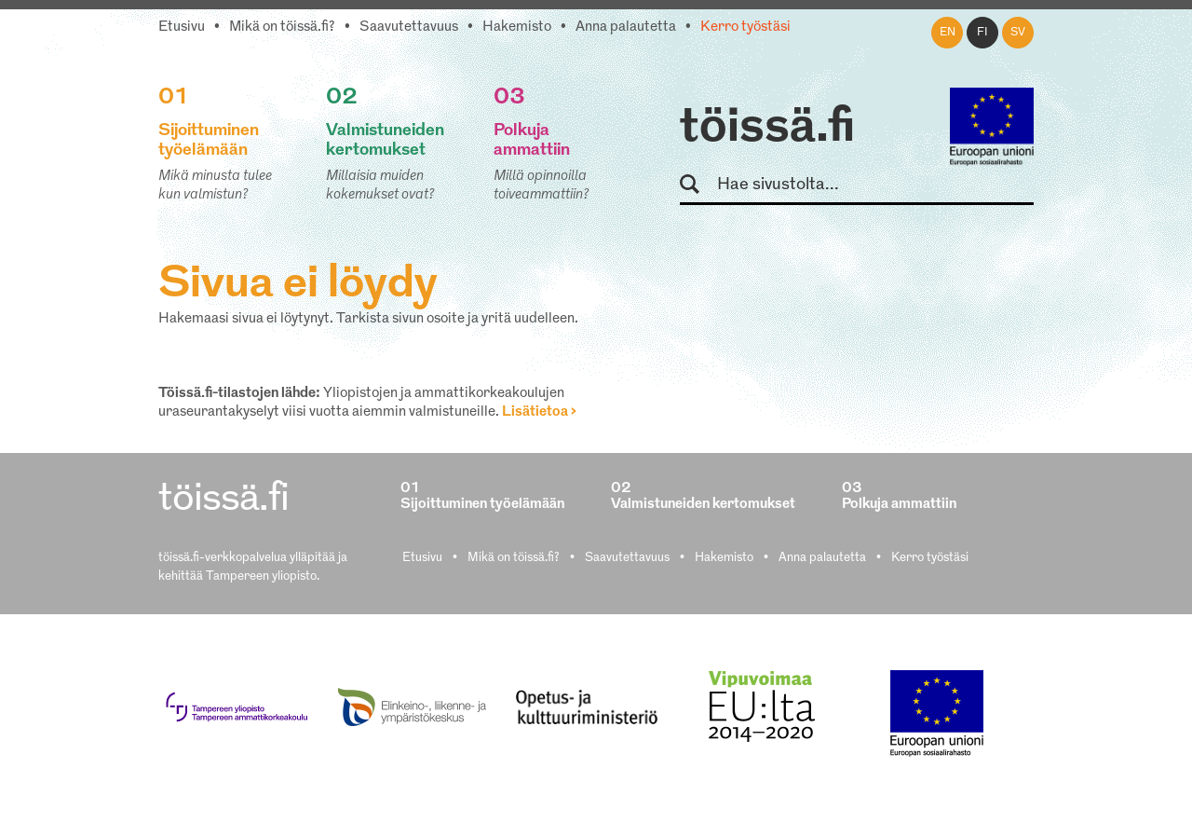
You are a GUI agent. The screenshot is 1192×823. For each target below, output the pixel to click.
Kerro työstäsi (745, 27)
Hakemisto (516, 27)
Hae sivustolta (698, 185)
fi (982, 32)
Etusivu (181, 27)
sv (1017, 32)
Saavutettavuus (408, 27)
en (947, 32)
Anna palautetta (626, 27)
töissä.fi (767, 128)
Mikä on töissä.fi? (282, 27)
